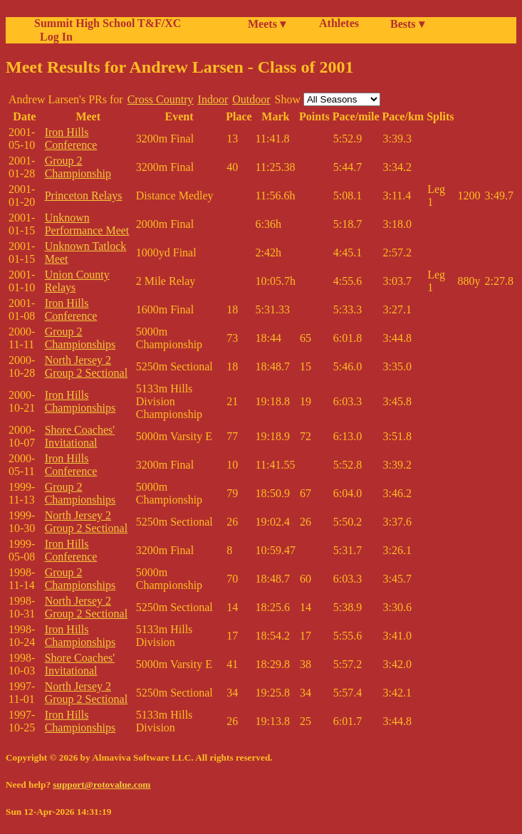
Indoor (213, 99)
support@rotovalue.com (101, 784)
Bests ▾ (407, 24)
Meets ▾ (267, 24)
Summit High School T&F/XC (107, 23)
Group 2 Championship (78, 167)
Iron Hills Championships (80, 401)
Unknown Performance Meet (87, 224)
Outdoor (251, 99)
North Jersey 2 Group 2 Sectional (86, 366)
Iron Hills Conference (71, 138)
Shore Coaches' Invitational (80, 436)
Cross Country (160, 99)
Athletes (339, 23)
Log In (53, 37)
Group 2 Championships (80, 337)
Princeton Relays (83, 195)
